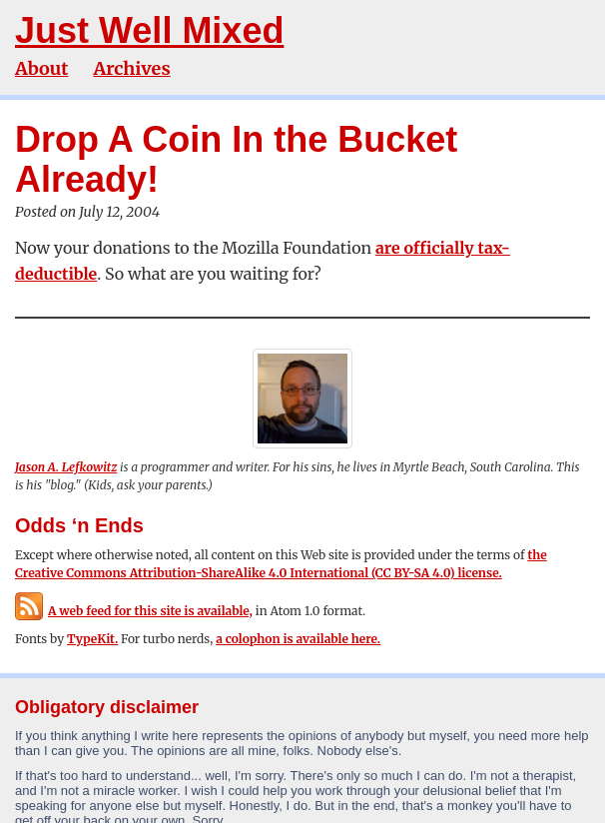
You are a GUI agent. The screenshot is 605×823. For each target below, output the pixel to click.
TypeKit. (92, 638)
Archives (131, 68)
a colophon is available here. (298, 638)
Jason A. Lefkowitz (66, 466)
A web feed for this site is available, (134, 610)
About (41, 68)
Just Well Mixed (149, 30)
